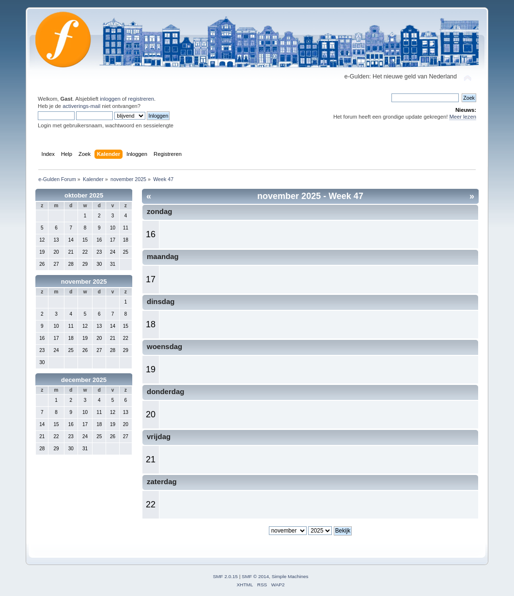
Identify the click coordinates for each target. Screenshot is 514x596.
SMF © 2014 (255, 576)
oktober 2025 (83, 195)
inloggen (110, 99)
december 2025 (84, 379)
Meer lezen (462, 117)
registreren (141, 99)
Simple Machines (290, 576)
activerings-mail (81, 106)
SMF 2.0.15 (225, 576)
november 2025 (84, 281)
